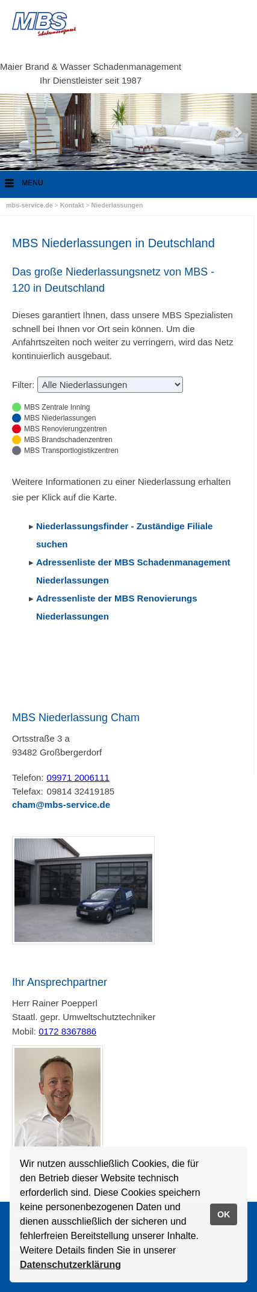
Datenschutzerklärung (70, 1265)
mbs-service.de (29, 205)
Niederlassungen (117, 205)
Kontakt (73, 205)
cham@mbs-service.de (61, 804)
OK (224, 1214)
